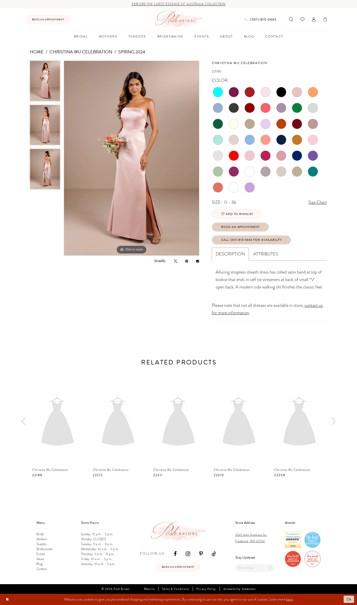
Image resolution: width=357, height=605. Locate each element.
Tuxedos (41, 544)
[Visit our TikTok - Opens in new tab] (213, 553)
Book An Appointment (240, 227)
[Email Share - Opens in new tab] (197, 261)
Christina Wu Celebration (81, 51)
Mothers (41, 539)
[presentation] (57, 421)
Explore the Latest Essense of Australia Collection (179, 4)
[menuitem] (48, 19)
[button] (314, 19)
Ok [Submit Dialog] (349, 599)
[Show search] (291, 19)
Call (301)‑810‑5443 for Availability (251, 240)
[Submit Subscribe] (270, 568)
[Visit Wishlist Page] (302, 19)
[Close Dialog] (7, 599)
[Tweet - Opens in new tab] (176, 261)
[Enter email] (255, 568)
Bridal (40, 534)
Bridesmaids (44, 549)
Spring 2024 (131, 51)
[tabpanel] (45, 83)
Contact (41, 569)
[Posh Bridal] (178, 19)
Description (230, 254)
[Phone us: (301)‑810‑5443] (260, 19)
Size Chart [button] (317, 202)
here (289, 599)
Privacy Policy (206, 589)
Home (37, 51)
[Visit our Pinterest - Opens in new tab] (201, 553)
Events (40, 554)
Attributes (265, 254)
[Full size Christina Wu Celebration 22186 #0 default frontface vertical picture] (131, 158)
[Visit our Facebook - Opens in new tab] (175, 553)
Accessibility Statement (239, 589)
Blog (39, 564)
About (40, 559)
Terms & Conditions (175, 589)
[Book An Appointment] (48, 19)
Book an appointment (178, 567)
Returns (149, 589)
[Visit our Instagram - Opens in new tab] (187, 553)
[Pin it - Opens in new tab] (186, 261)
